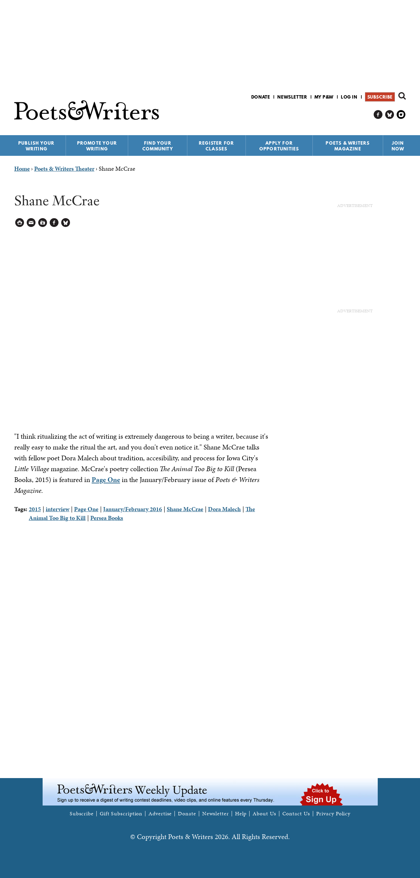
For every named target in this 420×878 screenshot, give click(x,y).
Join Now (398, 146)
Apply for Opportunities (279, 146)
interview (57, 509)
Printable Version (19, 222)
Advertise (160, 813)
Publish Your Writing (36, 146)
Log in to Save (42, 222)
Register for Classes (216, 146)
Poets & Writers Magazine (348, 146)
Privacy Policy (333, 813)
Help (241, 813)
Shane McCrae (185, 509)
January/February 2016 (132, 509)
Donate (260, 97)
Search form (402, 96)
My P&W (323, 97)
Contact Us (296, 813)
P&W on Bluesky (389, 114)
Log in (349, 97)
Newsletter (292, 97)
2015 (35, 509)
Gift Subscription (121, 813)
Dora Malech (224, 509)
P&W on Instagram (401, 114)
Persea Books (106, 518)
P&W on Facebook (378, 114)
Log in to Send (31, 222)
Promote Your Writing (97, 146)
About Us (264, 813)
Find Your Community (157, 146)
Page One (106, 480)
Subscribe (380, 97)
